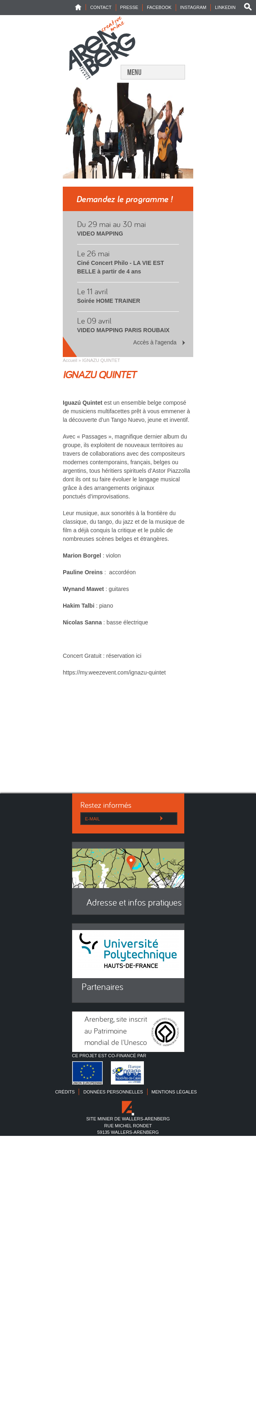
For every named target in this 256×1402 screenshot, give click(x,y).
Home (80, 7)
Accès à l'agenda (155, 342)
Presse (129, 7)
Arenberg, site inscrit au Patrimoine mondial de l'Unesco (115, 1031)
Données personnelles (113, 1091)
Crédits (65, 1091)
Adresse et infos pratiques (134, 903)
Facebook (159, 7)
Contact (100, 7)
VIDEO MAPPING (100, 233)
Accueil (70, 360)
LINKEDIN (225, 7)
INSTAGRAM (193, 7)
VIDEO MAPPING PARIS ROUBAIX (123, 330)
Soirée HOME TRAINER (108, 301)
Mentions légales (174, 1091)
